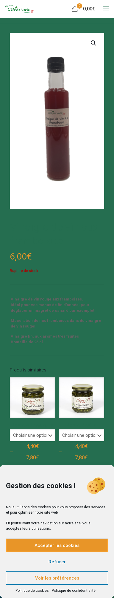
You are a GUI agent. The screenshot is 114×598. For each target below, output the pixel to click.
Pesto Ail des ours (32, 425)
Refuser (57, 561)
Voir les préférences (57, 578)
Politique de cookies (32, 590)
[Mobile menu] (106, 9)
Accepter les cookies (57, 545)
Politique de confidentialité (74, 590)
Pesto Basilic (81, 425)
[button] (94, 43)
